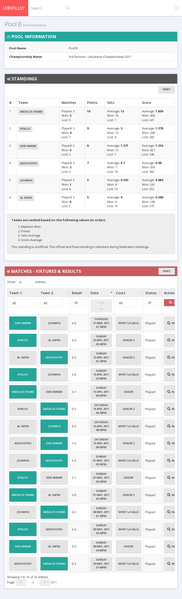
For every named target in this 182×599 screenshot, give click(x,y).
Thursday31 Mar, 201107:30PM (101, 323)
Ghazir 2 (129, 342)
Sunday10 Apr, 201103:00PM (101, 374)
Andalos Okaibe (31, 111)
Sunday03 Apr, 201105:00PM (101, 340)
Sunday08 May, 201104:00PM (101, 546)
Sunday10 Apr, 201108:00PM (101, 391)
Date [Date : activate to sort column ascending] (95, 293)
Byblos (25, 128)
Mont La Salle (128, 325)
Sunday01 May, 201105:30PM (101, 477)
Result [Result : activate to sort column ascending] (77, 293)
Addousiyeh (28, 163)
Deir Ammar (28, 146)
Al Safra (26, 197)
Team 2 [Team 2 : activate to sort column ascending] (47, 293)
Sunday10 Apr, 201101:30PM (101, 357)
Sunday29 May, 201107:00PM (101, 563)
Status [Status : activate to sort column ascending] (150, 293)
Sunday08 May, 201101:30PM (101, 512)
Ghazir (128, 394)
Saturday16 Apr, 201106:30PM (101, 409)
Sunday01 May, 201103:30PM (101, 460)
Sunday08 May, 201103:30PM (101, 529)
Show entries (26, 282)
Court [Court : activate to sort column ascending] (120, 293)
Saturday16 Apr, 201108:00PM (101, 426)
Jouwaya (26, 180)
